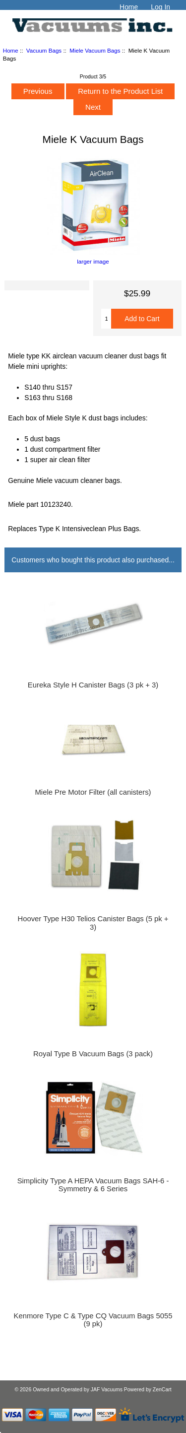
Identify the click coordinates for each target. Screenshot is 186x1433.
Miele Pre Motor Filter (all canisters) (93, 792)
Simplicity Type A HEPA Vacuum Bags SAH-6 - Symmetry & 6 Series (93, 1185)
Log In (160, 7)
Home (129, 7)
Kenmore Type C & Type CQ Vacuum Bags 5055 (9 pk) (93, 1320)
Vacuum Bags (44, 50)
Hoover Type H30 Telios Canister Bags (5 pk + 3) (93, 923)
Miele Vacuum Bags (94, 50)
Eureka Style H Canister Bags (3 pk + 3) (93, 685)
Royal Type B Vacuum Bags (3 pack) (93, 1054)
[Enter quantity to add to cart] (106, 319)
